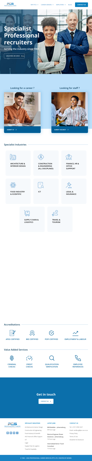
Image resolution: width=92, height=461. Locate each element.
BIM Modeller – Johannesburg (56, 427)
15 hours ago (51, 448)
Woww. (69, 458)
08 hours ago (51, 429)
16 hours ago (51, 439)
